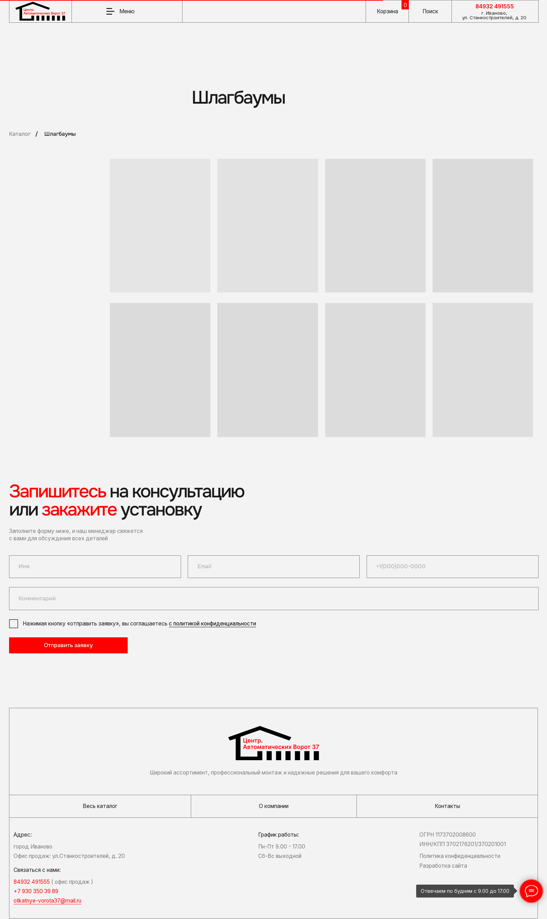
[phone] (453, 566)
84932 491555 (494, 6)
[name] (95, 566)
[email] (274, 566)
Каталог (20, 134)
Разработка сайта (443, 865)
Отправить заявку (68, 645)
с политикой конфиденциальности (212, 623)
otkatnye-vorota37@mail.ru (47, 900)
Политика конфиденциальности (459, 856)
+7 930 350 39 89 (36, 891)
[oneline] (273, 598)
